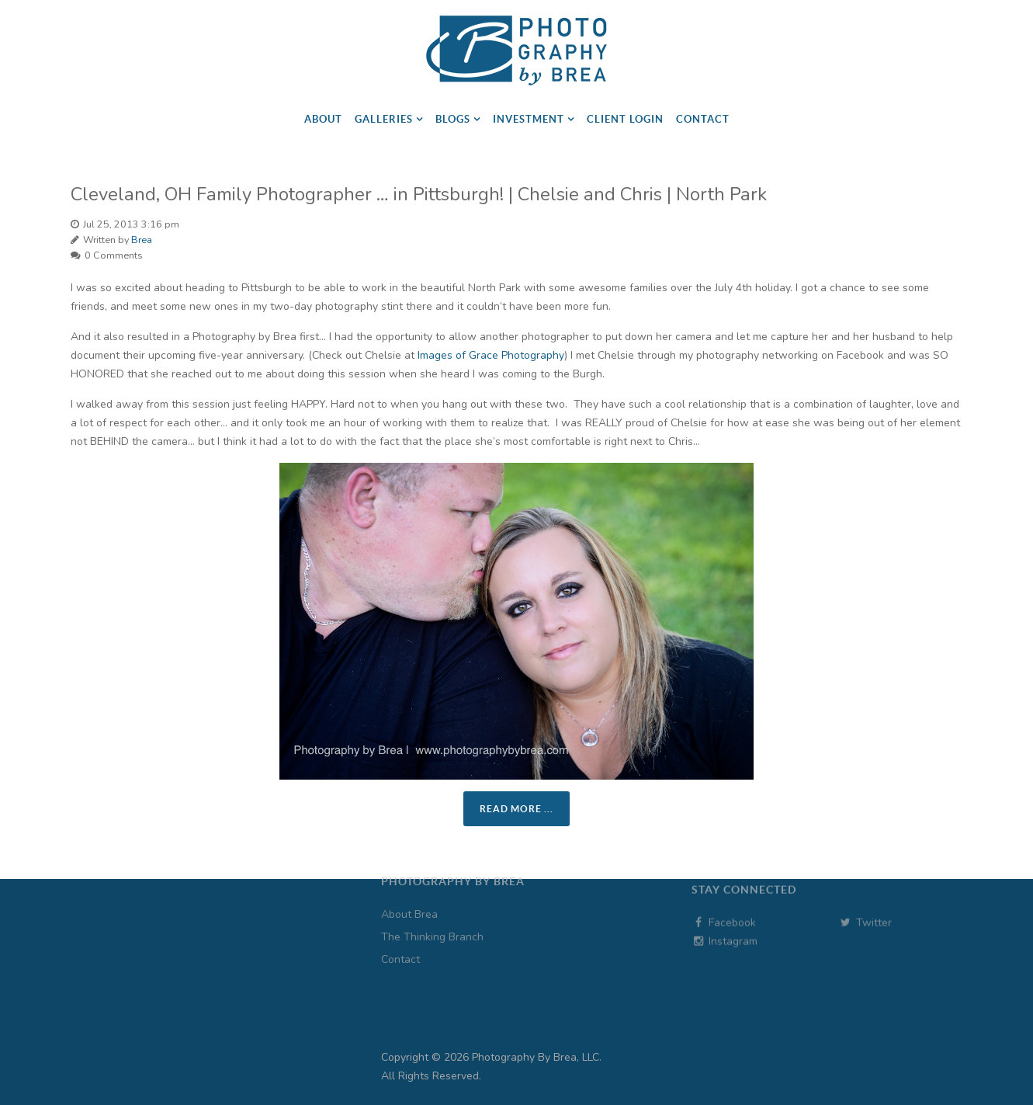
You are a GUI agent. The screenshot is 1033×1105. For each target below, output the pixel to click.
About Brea (409, 889)
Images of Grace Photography (491, 355)
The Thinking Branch (432, 912)
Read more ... (516, 809)
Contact (400, 934)
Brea (141, 239)
